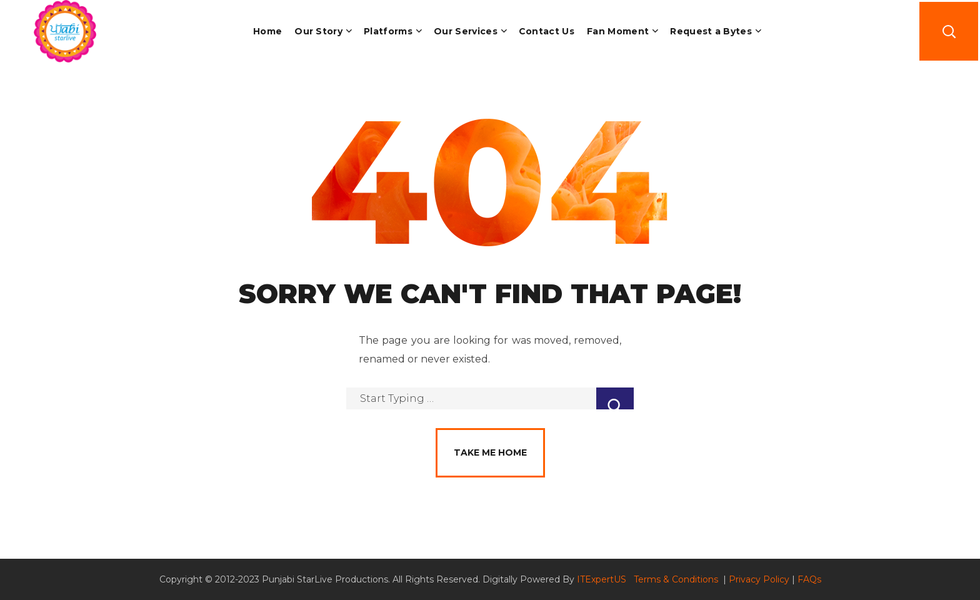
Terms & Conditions (677, 579)
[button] (949, 31)
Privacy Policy (759, 579)
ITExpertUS (601, 579)
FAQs (809, 579)
